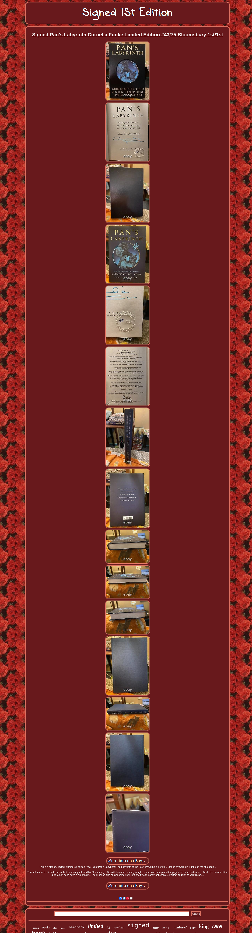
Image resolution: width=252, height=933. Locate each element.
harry (165, 927)
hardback (76, 927)
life (108, 927)
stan (55, 928)
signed (138, 925)
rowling (119, 927)
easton (36, 928)
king (204, 926)
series (63, 928)
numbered (180, 927)
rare (217, 926)
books (46, 927)
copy (192, 928)
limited (95, 926)
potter (156, 927)
